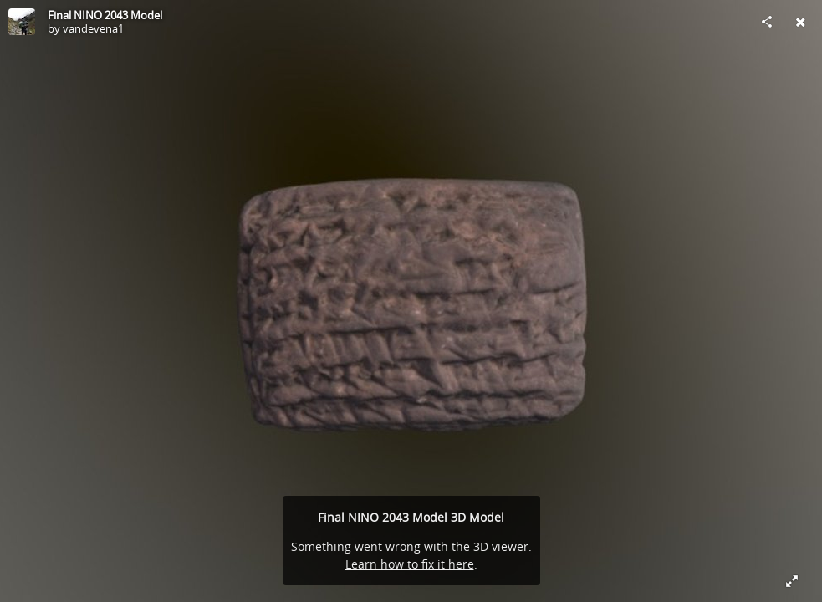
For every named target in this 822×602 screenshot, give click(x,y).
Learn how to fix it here (409, 564)
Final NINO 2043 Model (105, 15)
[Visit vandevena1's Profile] (21, 21)
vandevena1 (93, 28)
